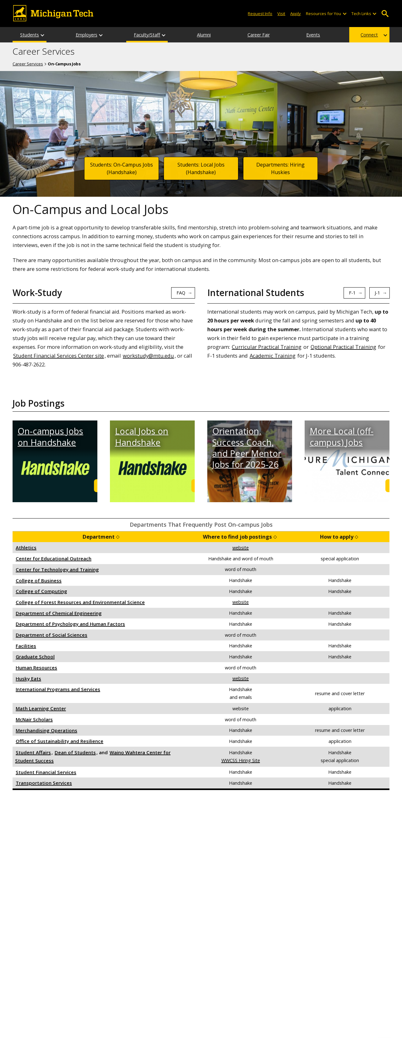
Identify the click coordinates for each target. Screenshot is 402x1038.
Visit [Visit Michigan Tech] (281, 13)
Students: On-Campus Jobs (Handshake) (121, 168)
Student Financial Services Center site (58, 355)
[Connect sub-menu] (385, 34)
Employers (86, 35)
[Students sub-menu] (42, 34)
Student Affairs (33, 752)
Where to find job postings (237, 536)
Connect (369, 35)
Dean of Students (75, 752)
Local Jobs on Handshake (141, 436)
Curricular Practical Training (267, 346)
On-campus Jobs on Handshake (50, 436)
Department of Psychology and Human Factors (70, 624)
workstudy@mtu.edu (148, 355)
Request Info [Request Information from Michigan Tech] (260, 13)
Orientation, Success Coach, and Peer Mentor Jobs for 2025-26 (246, 447)
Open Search (384, 13)
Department (99, 536)
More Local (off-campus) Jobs (341, 436)
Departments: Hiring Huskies (280, 168)
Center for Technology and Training (57, 569)
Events (313, 35)
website (240, 548)
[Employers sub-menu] (101, 34)
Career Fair (258, 35)
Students (29, 35)
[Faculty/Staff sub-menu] (163, 34)
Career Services (43, 51)
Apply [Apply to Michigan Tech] (295, 13)
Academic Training (273, 355)
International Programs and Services (58, 689)
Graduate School (35, 656)
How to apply (336, 536)
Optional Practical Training (343, 346)
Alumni (204, 35)
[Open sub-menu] (344, 14)
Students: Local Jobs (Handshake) (201, 168)
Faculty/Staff (147, 35)
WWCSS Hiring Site (240, 760)
